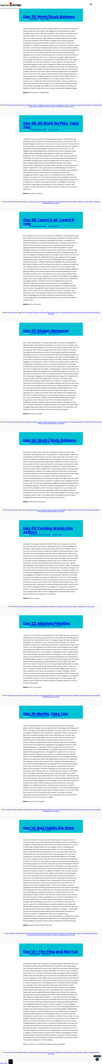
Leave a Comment (68, 106)
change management (50, 422)
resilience (80, 202)
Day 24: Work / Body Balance (49, 440)
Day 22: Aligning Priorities (46, 623)
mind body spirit (72, 202)
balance (34, 105)
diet (36, 933)
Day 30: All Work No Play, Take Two (51, 125)
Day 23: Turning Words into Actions (48, 530)
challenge (41, 105)
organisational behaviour (84, 105)
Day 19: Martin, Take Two (45, 713)
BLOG (13, 105)
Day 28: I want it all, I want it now (48, 221)
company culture (33, 202)
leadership (73, 105)
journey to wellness (61, 312)
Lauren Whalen (45, 19)
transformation (51, 106)
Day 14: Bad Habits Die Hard (48, 827)
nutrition (79, 933)
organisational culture (83, 810)
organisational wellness (92, 510)
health (67, 105)
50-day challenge (26, 105)
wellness (45, 203)
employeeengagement (42, 1052)
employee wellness (61, 695)
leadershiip (75, 695)
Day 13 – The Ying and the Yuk (50, 951)
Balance (8, 105)
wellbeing (59, 106)
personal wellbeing (39, 106)
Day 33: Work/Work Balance (49, 16)
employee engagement (57, 105)
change (40, 422)
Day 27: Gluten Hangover (46, 330)
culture (47, 105)
